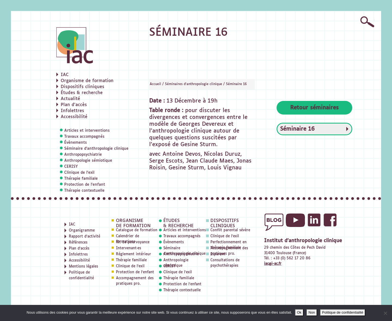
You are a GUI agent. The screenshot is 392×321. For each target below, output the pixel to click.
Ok (299, 312)
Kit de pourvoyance (132, 242)
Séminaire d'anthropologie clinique (96, 149)
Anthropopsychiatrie (83, 155)
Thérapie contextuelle (84, 191)
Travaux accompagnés (84, 137)
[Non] (385, 313)
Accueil (155, 84)
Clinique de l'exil (79, 173)
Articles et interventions (87, 131)
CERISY (71, 167)
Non (311, 312)
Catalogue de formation (136, 230)
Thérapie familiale (81, 179)
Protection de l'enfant (84, 185)
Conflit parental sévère (230, 230)
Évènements (75, 143)
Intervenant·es (128, 248)
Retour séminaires (314, 107)
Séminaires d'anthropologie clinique (193, 84)
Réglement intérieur (133, 254)
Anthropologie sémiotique (88, 161)
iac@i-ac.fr (272, 264)
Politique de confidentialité (342, 312)
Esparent (217, 254)
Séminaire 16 (236, 84)
